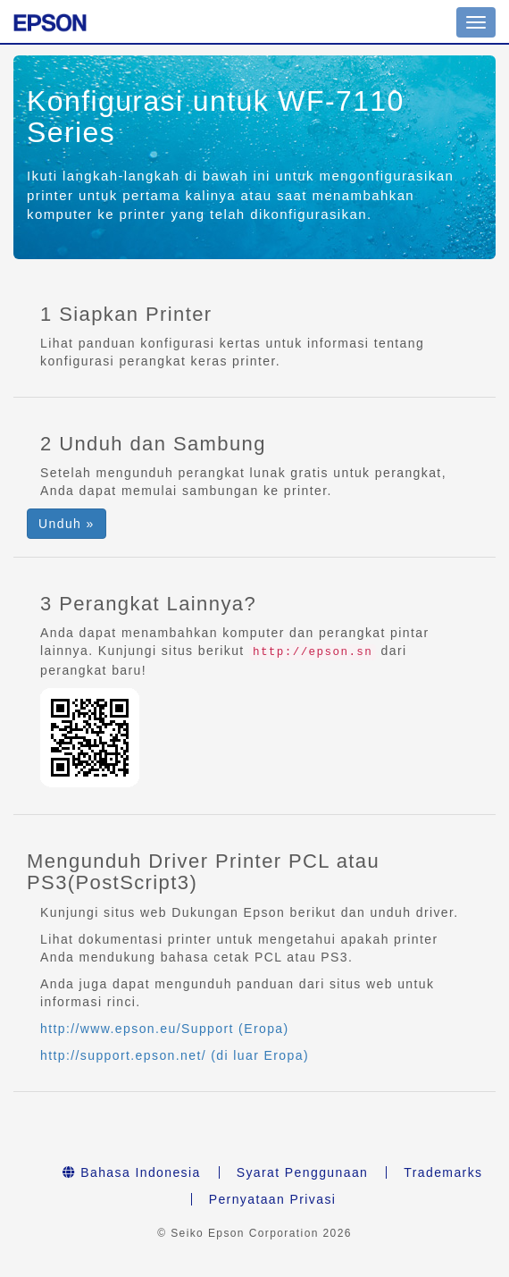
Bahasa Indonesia (132, 1172)
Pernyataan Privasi (273, 1199)
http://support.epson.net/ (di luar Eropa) (174, 1055)
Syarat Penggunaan (303, 1172)
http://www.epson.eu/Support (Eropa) (164, 1028)
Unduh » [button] (66, 524)
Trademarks (443, 1172)
